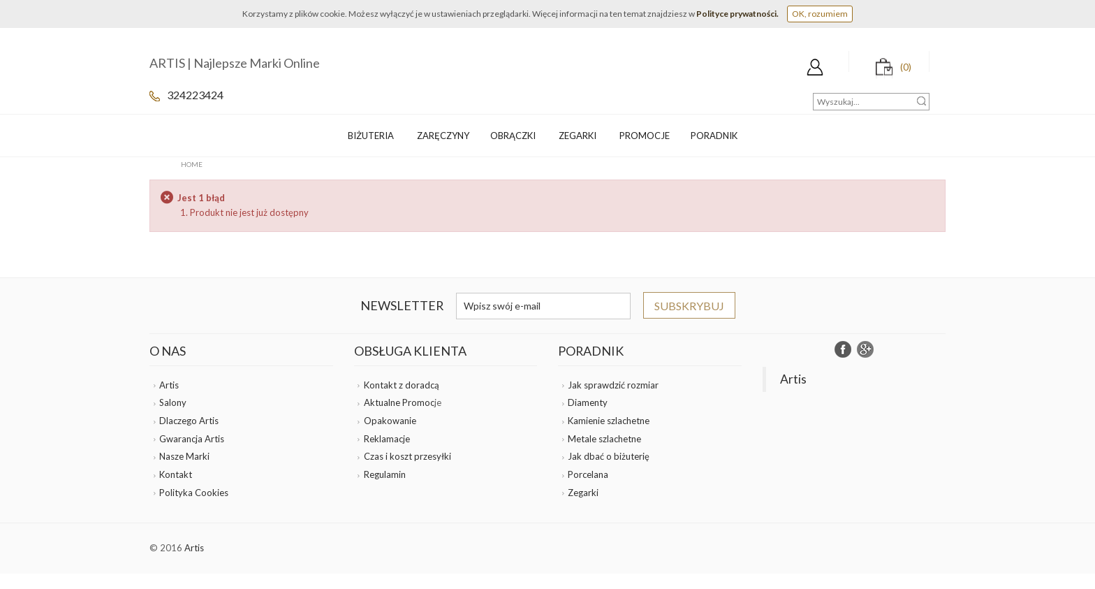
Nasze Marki (184, 456)
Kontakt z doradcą (401, 385)
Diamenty (588, 402)
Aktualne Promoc (399, 402)
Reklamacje (387, 438)
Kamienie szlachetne (608, 420)
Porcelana (588, 474)
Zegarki (583, 492)
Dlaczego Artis (189, 420)
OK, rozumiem (820, 13)
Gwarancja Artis (191, 438)
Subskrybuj (689, 305)
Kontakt (175, 474)
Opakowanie (390, 420)
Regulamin (385, 474)
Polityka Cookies (193, 492)
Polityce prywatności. (737, 13)
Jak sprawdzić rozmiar (613, 385)
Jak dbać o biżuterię (608, 456)
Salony (172, 402)
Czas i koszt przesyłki (407, 456)
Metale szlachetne (604, 438)
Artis (169, 385)
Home (192, 164)
